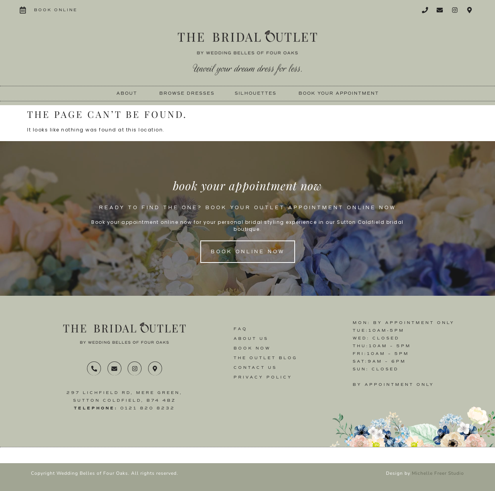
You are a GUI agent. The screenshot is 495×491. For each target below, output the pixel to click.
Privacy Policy (263, 377)
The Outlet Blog (265, 357)
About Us (251, 338)
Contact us (255, 367)
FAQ (241, 328)
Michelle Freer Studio (438, 473)
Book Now (252, 348)
